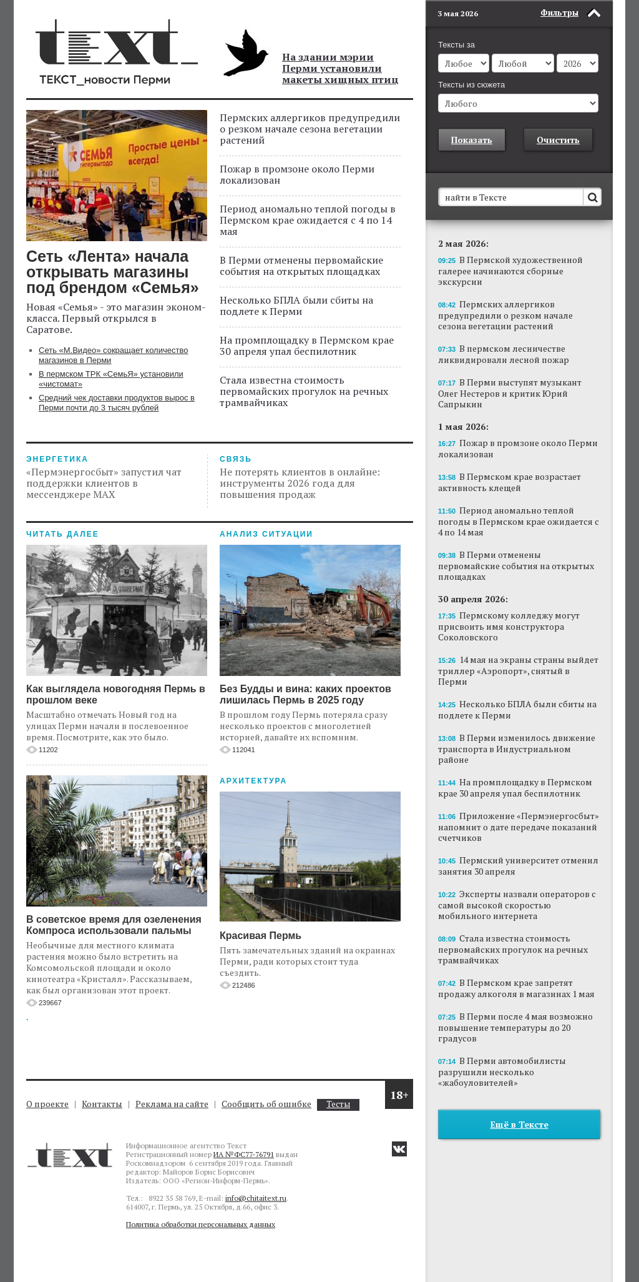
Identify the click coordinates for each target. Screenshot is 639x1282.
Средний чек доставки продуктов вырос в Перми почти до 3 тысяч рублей (117, 402)
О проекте (47, 1104)
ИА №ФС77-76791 (243, 1154)
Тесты (338, 1104)
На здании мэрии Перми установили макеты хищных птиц (340, 68)
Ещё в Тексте (519, 1124)
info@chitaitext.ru (255, 1198)
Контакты (102, 1104)
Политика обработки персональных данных (200, 1224)
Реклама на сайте (171, 1104)
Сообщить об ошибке (266, 1104)
